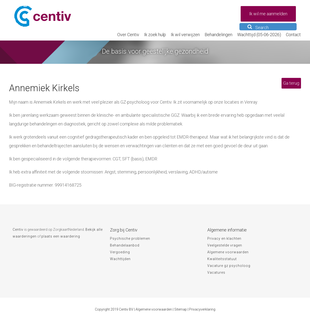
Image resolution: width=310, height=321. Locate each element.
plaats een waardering (60, 236)
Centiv (18, 229)
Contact (293, 34)
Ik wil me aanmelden (268, 13)
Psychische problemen (130, 238)
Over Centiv (128, 34)
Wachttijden (120, 259)
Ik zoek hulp (155, 34)
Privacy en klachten (224, 238)
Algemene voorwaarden (228, 252)
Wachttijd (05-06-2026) (259, 34)
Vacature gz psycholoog (228, 266)
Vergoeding (120, 252)
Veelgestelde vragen (224, 245)
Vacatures (216, 272)
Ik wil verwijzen (185, 34)
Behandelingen (218, 34)
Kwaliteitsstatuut (222, 259)
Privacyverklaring (202, 309)
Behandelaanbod (124, 245)
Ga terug (291, 83)
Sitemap (180, 309)
